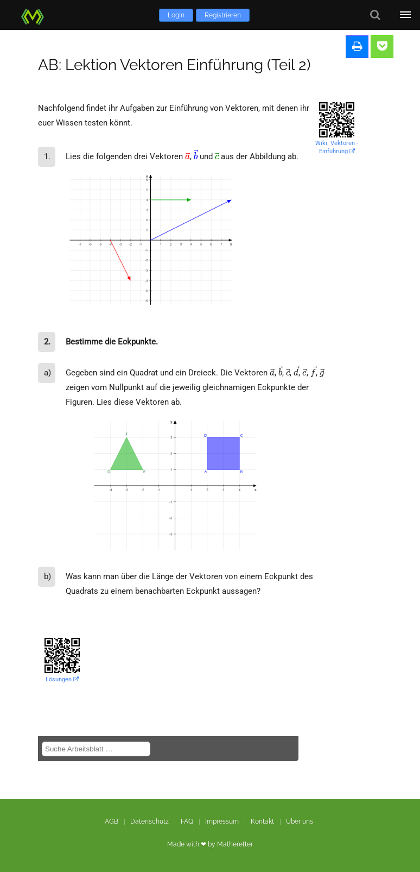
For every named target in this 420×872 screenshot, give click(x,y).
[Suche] (375, 15)
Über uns (299, 821)
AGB (111, 821)
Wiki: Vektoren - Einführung (336, 147)
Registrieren (223, 15)
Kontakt (262, 821)
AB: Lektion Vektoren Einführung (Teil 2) (174, 65)
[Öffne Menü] (405, 15)
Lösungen (62, 679)
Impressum (222, 821)
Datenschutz (149, 821)
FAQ (187, 821)
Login (176, 15)
